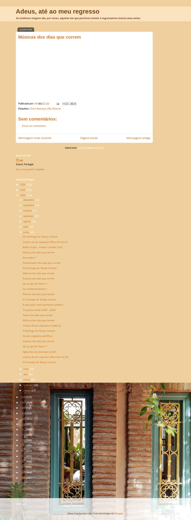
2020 (23, 413)
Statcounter (22, 489)
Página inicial (88, 138)
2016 (23, 435)
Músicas (56, 108)
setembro (28, 216)
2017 (23, 429)
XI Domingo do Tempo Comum (39, 299)
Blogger (119, 513)
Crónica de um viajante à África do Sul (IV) (45, 357)
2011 (23, 461)
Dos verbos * (30, 257)
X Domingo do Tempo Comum (39, 331)
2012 (23, 456)
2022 (23, 402)
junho (26, 232)
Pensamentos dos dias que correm (41, 263)
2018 (23, 424)
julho (26, 227)
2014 (23, 445)
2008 (23, 478)
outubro (28, 210)
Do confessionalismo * (35, 289)
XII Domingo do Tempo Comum (40, 268)
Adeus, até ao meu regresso (57, 11)
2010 (23, 467)
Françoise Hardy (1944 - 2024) (39, 310)
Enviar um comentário (34, 126)
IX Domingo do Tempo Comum (39, 362)
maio (26, 369)
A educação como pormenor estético (43, 305)
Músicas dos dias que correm (39, 252)
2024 (23, 195)
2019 (23, 419)
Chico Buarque (38, 108)
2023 (23, 397)
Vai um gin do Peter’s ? (35, 284)
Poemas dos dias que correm (38, 278)
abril (26, 374)
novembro (29, 205)
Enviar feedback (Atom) (91, 148)
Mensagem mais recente (34, 138)
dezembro (29, 200)
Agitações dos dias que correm (39, 352)
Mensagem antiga (138, 138)
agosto (27, 221)
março (27, 379)
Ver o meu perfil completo (30, 169)
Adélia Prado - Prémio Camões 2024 (42, 247)
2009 (23, 472)
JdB (49, 108)
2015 (23, 440)
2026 (23, 184)
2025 (23, 190)
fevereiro (28, 385)
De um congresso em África (38, 336)
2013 (23, 451)
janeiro (27, 390)
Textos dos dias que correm (38, 315)
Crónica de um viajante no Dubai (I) (42, 325)
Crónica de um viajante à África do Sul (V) (45, 242)
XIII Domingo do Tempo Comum (40, 236)
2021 (23, 408)
